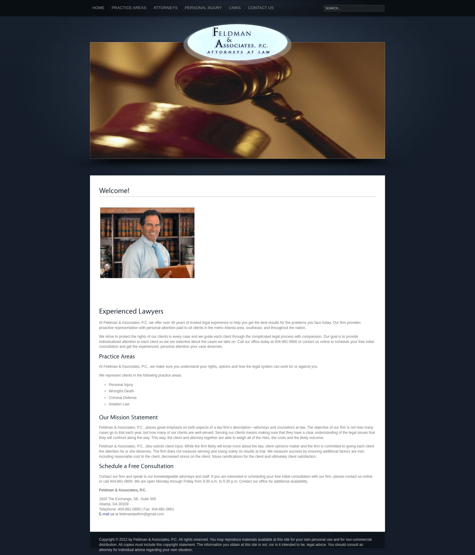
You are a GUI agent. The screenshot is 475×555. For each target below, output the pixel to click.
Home (98, 7)
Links (235, 7)
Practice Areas (129, 7)
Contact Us (261, 7)
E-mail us (106, 514)
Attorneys (166, 7)
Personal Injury (203, 7)
